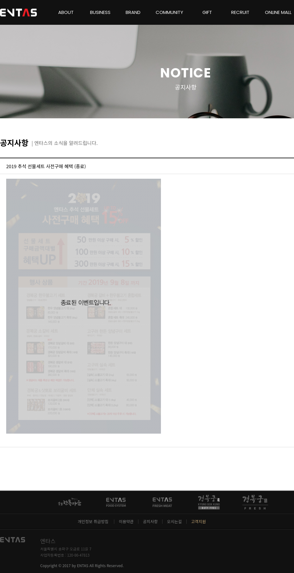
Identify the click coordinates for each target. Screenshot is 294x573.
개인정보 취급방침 (94, 521)
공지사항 (150, 521)
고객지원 (198, 521)
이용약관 (126, 521)
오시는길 (174, 521)
